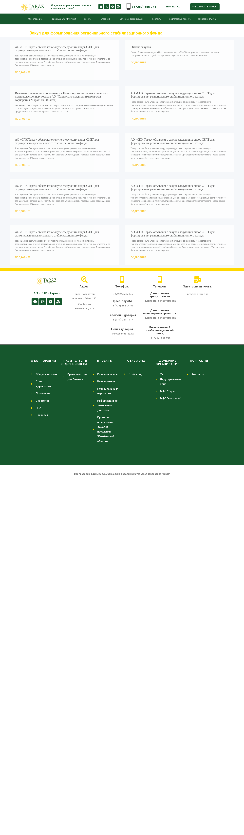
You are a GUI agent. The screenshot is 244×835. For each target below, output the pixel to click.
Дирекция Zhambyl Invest (64, 18)
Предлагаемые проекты (179, 18)
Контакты (156, 18)
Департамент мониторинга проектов (159, 312)
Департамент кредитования (160, 295)
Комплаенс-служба (207, 18)
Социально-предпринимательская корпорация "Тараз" (71, 6)
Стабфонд (107, 19)
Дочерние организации (133, 19)
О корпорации (36, 19)
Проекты (88, 19)
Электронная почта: (197, 286)
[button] (205, 7)
